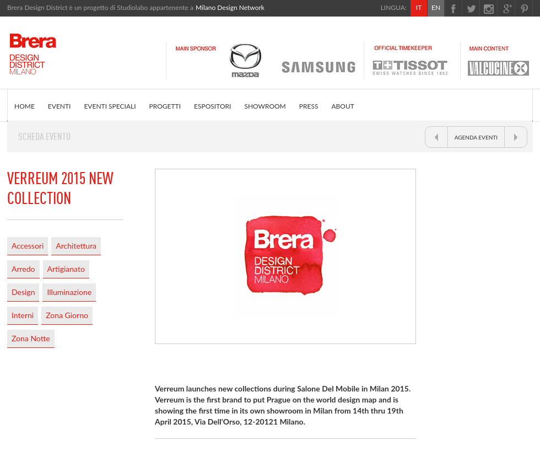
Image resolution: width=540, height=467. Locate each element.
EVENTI (59, 106)
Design (23, 292)
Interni (23, 315)
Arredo (23, 268)
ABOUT (342, 106)
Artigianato (66, 268)
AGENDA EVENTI (476, 137)
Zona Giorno (67, 315)
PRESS (308, 106)
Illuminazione (69, 292)
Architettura (76, 245)
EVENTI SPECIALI (110, 106)
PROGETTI (165, 106)
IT (419, 7)
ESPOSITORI (212, 106)
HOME (24, 106)
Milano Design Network (230, 7)
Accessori (28, 245)
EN (435, 7)
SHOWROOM (264, 106)
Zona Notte (31, 338)
